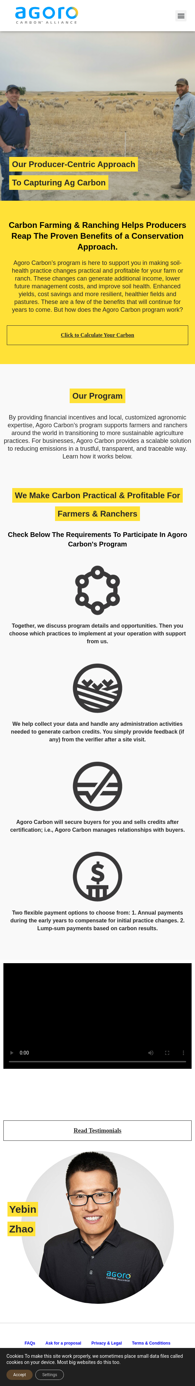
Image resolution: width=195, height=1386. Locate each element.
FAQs (29, 1343)
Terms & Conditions (151, 1343)
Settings (49, 1374)
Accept (19, 1374)
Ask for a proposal (63, 1343)
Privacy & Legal (106, 1343)
